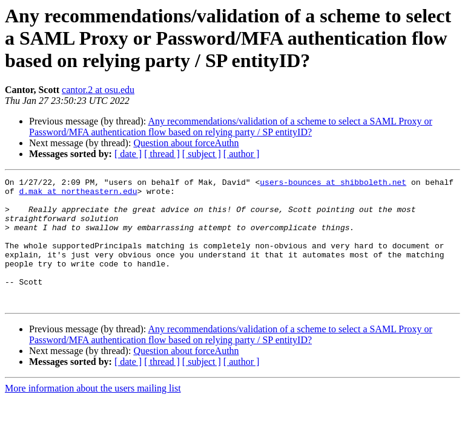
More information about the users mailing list (93, 413)
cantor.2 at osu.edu (98, 90)
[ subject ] (201, 154)
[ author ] (241, 154)
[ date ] (128, 154)
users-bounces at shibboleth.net (333, 183)
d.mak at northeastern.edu (78, 194)
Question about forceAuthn (186, 143)
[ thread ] (162, 154)
